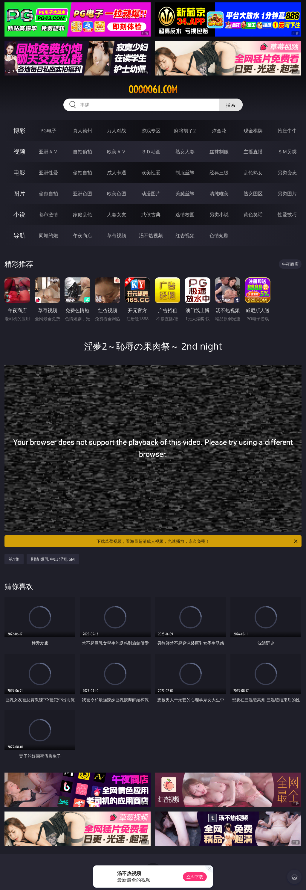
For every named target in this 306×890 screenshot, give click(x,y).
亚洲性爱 (48, 172)
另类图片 (287, 193)
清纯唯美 (219, 193)
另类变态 (287, 172)
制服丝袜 (185, 172)
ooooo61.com (153, 90)
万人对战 (116, 130)
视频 (19, 151)
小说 (19, 214)
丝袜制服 (219, 151)
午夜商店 (82, 235)
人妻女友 (116, 214)
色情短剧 (219, 235)
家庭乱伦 (82, 214)
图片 (19, 193)
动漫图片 (150, 193)
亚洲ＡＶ (48, 151)
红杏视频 (185, 235)
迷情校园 (185, 214)
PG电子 (48, 130)
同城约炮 (48, 235)
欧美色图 (116, 193)
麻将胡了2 (185, 130)
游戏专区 (150, 130)
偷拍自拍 (82, 172)
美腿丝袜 (185, 193)
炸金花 (219, 130)
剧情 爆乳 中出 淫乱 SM (53, 559)
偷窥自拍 (48, 193)
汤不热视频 (151, 235)
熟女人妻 (185, 151)
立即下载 (194, 877)
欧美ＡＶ (116, 151)
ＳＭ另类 (287, 151)
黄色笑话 (253, 214)
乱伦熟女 (253, 172)
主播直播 (253, 151)
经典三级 (219, 172)
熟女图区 (253, 193)
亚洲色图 (82, 193)
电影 (19, 172)
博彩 (19, 130)
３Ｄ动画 (150, 151)
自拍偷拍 (82, 151)
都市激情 (48, 214)
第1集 (14, 559)
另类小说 (219, 214)
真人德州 (82, 130)
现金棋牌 (253, 130)
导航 (19, 235)
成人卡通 (116, 172)
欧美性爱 (150, 172)
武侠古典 (150, 214)
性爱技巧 (287, 214)
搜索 (230, 105)
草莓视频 (116, 235)
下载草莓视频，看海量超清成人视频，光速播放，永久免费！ (198, 541)
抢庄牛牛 (287, 130)
